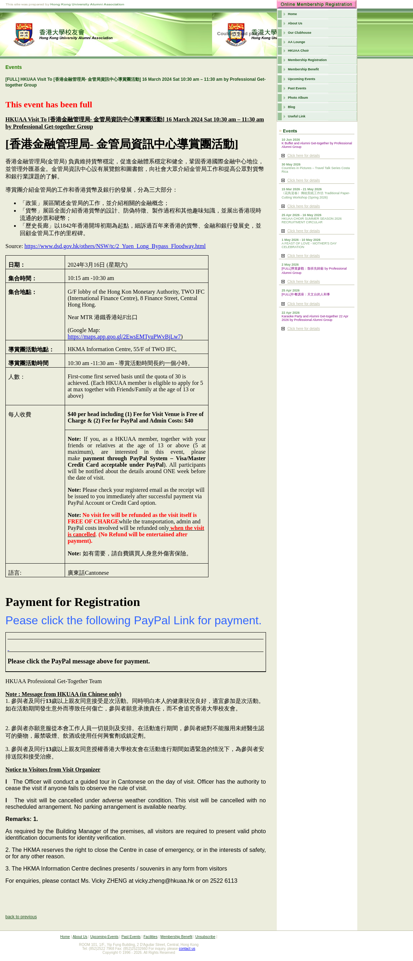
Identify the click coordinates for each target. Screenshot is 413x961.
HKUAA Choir (298, 50)
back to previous (21, 916)
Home (292, 14)
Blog (291, 107)
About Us (295, 23)
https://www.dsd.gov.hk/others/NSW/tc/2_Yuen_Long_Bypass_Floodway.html (115, 246)
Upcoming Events (301, 79)
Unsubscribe (205, 937)
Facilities (150, 937)
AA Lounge (296, 42)
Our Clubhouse (299, 32)
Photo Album (298, 97)
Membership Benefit (303, 69)
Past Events (297, 88)
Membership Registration (307, 60)
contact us (187, 949)
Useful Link (297, 116)
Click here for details (303, 156)
